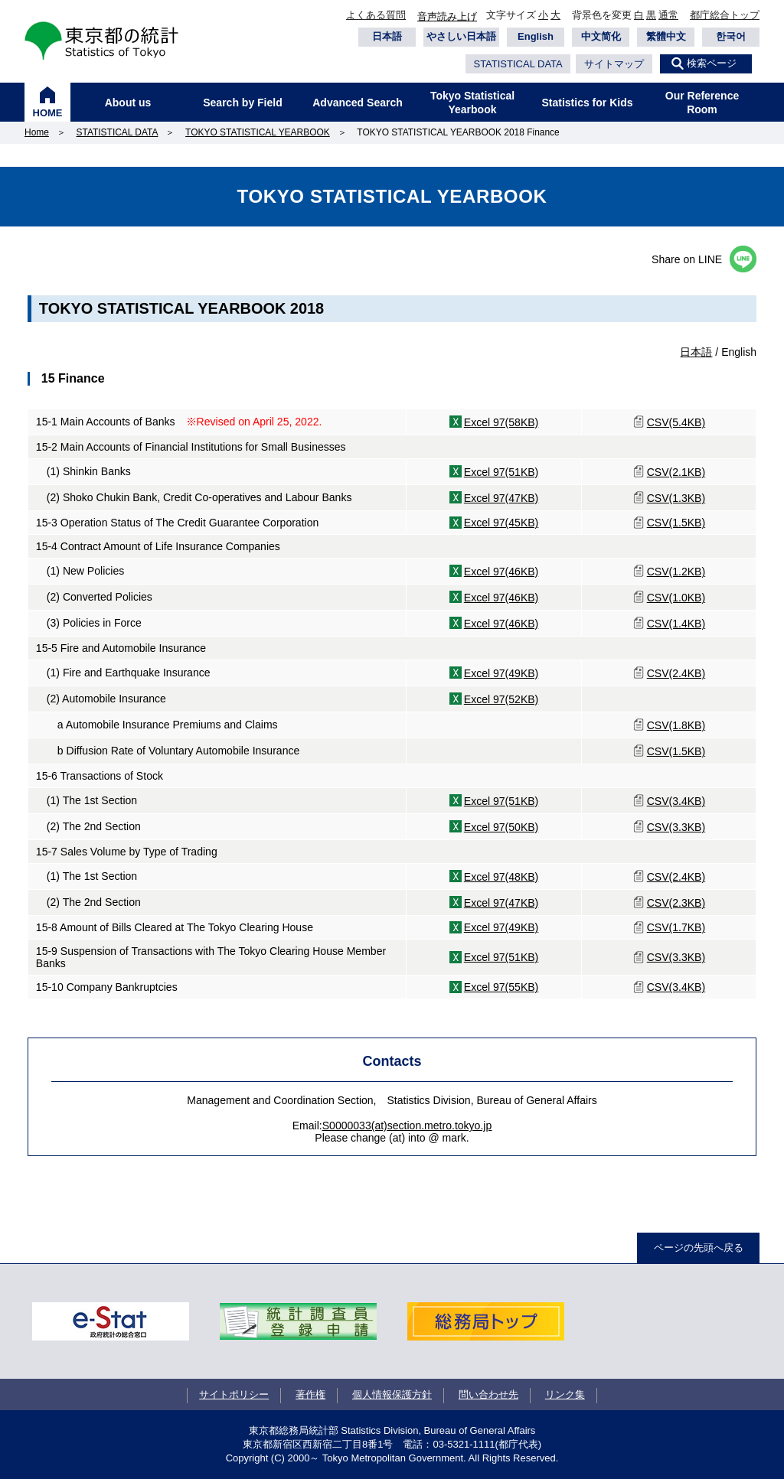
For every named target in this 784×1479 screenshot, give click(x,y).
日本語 (387, 36)
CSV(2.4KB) (676, 673)
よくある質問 (376, 15)
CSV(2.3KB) (676, 903)
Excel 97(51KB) (501, 472)
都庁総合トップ (725, 15)
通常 (668, 15)
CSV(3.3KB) (676, 827)
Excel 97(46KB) (501, 571)
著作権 (310, 1394)
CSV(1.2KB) (676, 571)
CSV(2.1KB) (676, 472)
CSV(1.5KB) (676, 522)
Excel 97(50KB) (501, 827)
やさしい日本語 (461, 36)
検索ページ (712, 63)
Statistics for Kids (586, 102)
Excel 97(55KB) (501, 987)
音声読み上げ (447, 16)
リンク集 (565, 1394)
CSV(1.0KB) (676, 597)
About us (128, 102)
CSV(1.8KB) (676, 725)
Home (36, 132)
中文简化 (601, 36)
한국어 (731, 36)
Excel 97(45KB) (501, 522)
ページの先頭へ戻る (698, 1247)
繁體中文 (666, 36)
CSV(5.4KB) (676, 422)
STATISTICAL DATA (517, 64)
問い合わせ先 (488, 1394)
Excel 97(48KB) (501, 877)
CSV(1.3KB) (676, 498)
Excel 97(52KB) (501, 699)
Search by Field (242, 102)
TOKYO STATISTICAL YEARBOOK (257, 132)
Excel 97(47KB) (501, 498)
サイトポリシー (234, 1394)
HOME (48, 113)
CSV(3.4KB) (676, 801)
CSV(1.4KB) (676, 623)
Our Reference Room (702, 103)
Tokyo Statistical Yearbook (472, 103)
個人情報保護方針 (392, 1394)
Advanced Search (357, 102)
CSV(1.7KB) (676, 927)
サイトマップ (614, 64)
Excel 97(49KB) (501, 673)
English (536, 36)
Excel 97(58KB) (501, 422)
